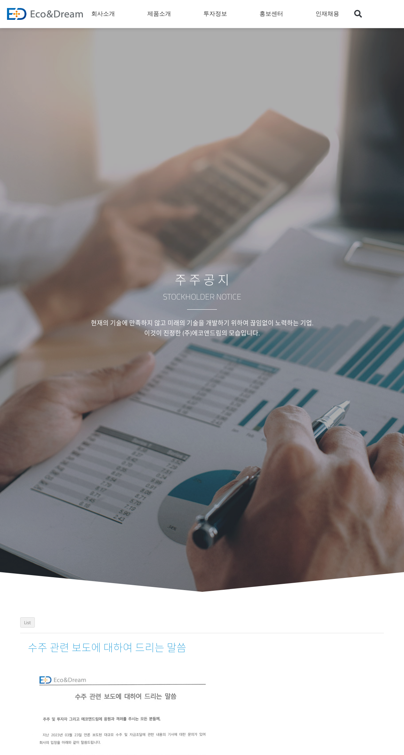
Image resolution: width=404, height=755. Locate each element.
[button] (358, 14)
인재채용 (329, 13)
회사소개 (104, 13)
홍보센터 (273, 13)
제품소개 (160, 13)
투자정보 (217, 13)
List (27, 622)
